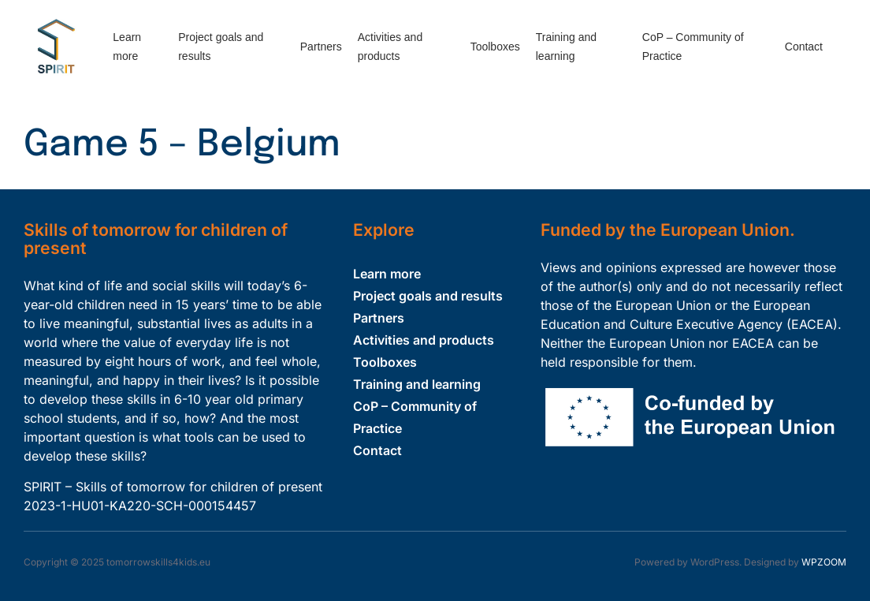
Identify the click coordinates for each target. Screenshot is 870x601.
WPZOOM (823, 562)
